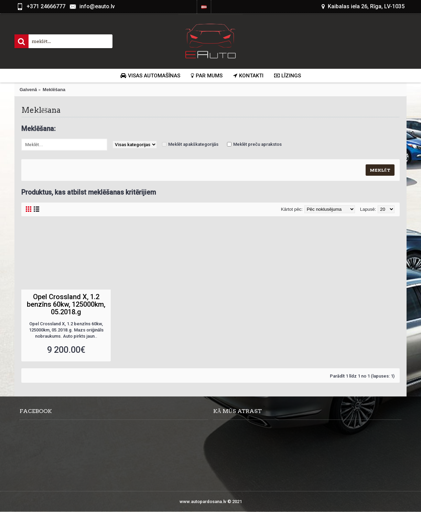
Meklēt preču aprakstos (257, 144)
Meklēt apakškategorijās (193, 144)
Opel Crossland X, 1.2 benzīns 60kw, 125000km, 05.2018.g (66, 304)
